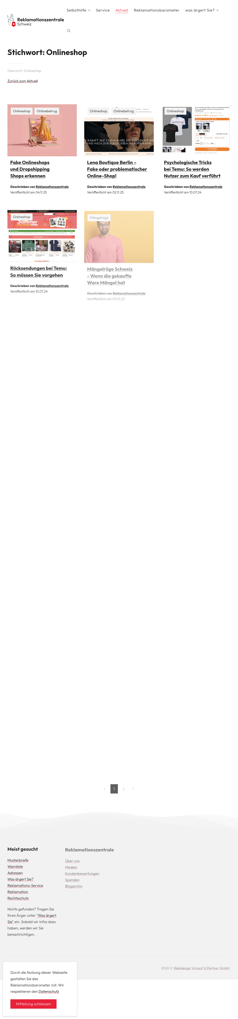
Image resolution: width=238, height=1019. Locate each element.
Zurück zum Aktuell (22, 81)
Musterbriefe (17, 861)
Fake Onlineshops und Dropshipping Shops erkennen (29, 169)
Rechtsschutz (18, 899)
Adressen (15, 874)
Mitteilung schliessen (33, 1004)
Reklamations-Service (25, 886)
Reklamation (17, 893)
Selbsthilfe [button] (78, 10)
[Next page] (133, 790)
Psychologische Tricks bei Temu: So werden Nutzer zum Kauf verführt (192, 169)
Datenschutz (49, 991)
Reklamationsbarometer (157, 10)
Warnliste (15, 867)
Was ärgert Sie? (20, 880)
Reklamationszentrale (52, 187)
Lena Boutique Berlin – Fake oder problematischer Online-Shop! (117, 169)
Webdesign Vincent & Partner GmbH (202, 968)
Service (103, 10)
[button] (68, 31)
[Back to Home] (35, 20)
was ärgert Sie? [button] (202, 10)
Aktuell (121, 10)
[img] (42, 130)
